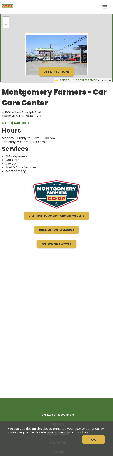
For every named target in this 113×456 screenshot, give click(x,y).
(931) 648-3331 (15, 123)
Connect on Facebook (56, 230)
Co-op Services (58, 415)
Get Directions (56, 71)
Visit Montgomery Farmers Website (56, 216)
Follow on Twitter (56, 244)
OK (93, 439)
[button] (6, 19)
